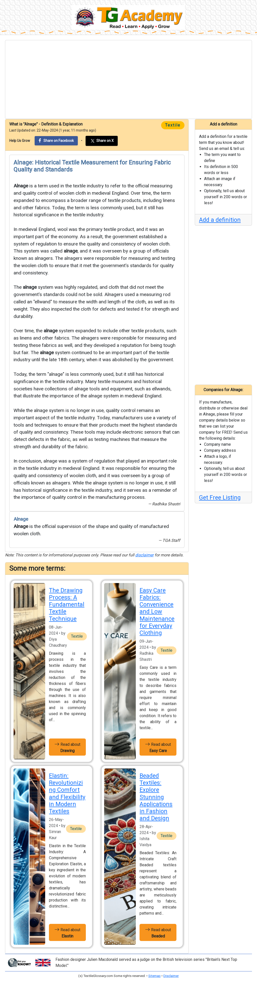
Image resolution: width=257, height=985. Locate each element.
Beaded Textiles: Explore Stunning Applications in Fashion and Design (156, 797)
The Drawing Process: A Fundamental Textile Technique (66, 604)
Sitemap (154, 976)
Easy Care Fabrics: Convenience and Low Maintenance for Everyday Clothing (157, 611)
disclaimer (144, 555)
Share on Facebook (56, 140)
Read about (67, 747)
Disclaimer (171, 976)
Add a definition (220, 219)
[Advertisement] (128, 79)
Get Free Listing (220, 497)
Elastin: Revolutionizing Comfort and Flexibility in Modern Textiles (67, 793)
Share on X (102, 141)
